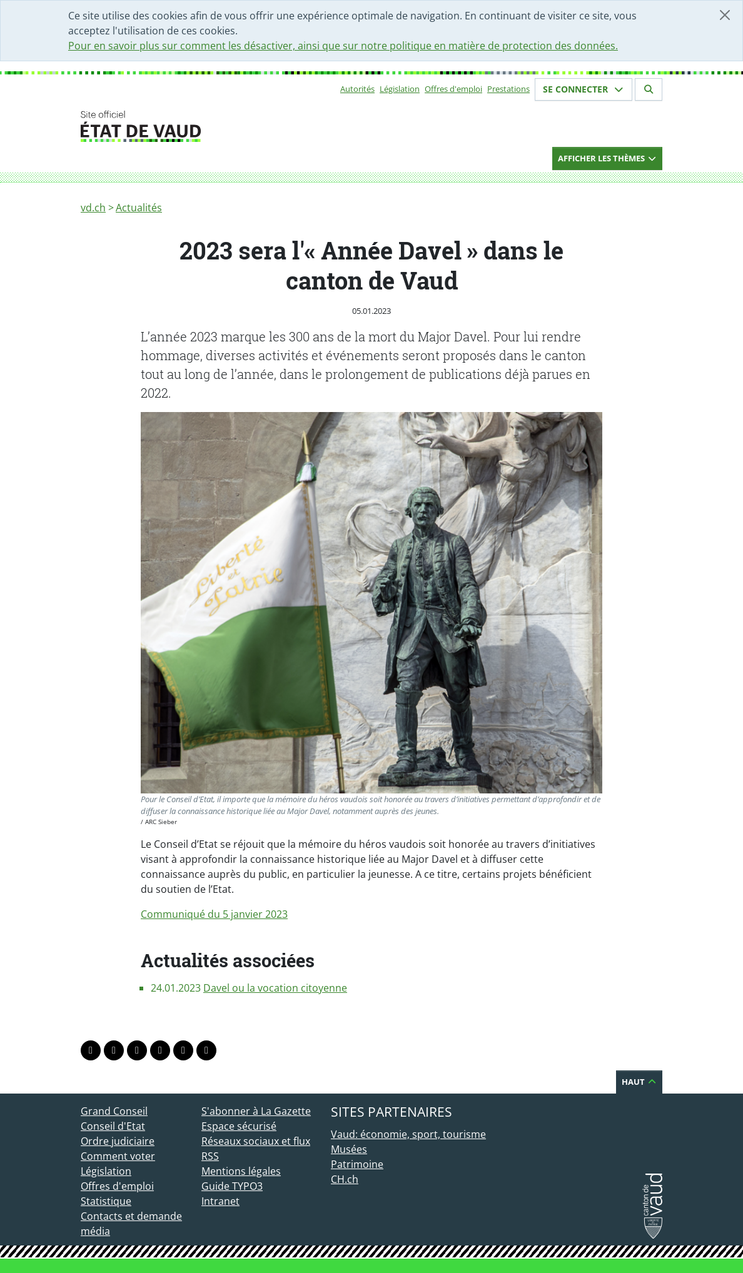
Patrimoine (357, 1164)
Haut (639, 1081)
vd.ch (93, 207)
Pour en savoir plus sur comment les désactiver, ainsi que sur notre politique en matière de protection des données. (343, 46)
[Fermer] (724, 15)
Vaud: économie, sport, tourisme (408, 1134)
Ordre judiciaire (117, 1141)
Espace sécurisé (238, 1126)
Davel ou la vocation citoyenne (275, 988)
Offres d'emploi (453, 88)
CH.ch (344, 1179)
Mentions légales (241, 1171)
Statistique (106, 1201)
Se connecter (583, 89)
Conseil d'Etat (113, 1126)
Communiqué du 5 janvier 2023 (214, 914)
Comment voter (118, 1156)
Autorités (357, 88)
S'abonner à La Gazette (256, 1111)
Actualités (139, 207)
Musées (349, 1149)
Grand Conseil (114, 1111)
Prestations (508, 88)
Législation (400, 88)
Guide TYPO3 (232, 1186)
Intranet (220, 1201)
